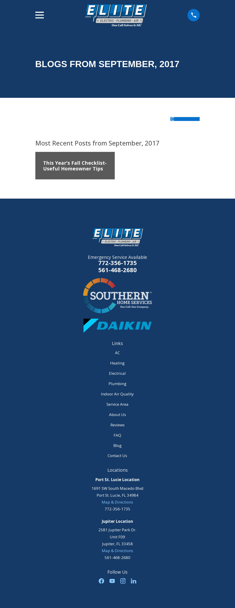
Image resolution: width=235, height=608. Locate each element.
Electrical (117, 373)
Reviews (117, 424)
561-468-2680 (117, 270)
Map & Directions (117, 502)
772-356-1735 (117, 263)
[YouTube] (112, 581)
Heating (117, 363)
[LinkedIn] (133, 581)
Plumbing (117, 383)
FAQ (117, 435)
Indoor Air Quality (117, 394)
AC (117, 352)
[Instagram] (123, 581)
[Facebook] (101, 581)
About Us (117, 414)
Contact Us (117, 455)
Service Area (117, 404)
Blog (117, 445)
